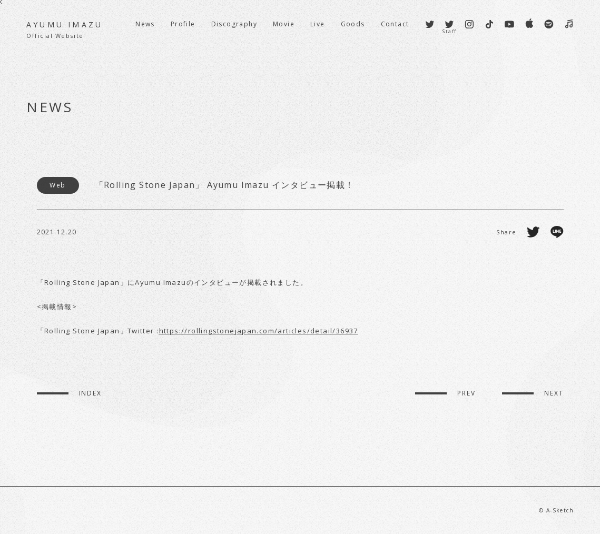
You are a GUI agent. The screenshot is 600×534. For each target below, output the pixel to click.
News (145, 24)
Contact (395, 24)
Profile (183, 24)
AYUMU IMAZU (64, 29)
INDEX (90, 393)
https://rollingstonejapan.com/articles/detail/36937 (258, 330)
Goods (353, 24)
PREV (466, 393)
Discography (234, 24)
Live (317, 24)
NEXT (554, 393)
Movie (283, 24)
